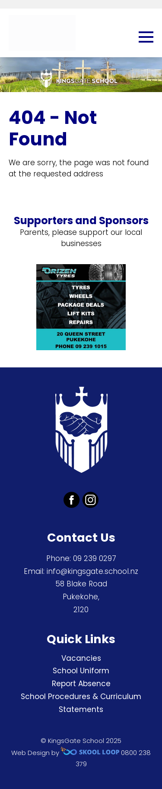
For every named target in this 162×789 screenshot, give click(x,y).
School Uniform (81, 671)
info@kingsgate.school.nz (92, 571)
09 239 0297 (94, 558)
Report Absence (81, 683)
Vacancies (81, 658)
